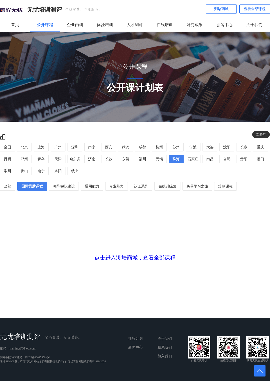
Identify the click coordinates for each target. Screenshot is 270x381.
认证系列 (141, 186)
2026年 (261, 134)
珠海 (176, 159)
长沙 (108, 159)
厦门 (260, 159)
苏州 (176, 147)
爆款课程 (225, 186)
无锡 (159, 159)
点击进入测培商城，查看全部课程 (135, 258)
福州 (142, 159)
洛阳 (58, 171)
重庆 (260, 147)
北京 (24, 147)
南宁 (41, 171)
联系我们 (165, 347)
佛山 (24, 171)
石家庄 (193, 159)
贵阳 (243, 159)
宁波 (193, 147)
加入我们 (165, 356)
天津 (58, 159)
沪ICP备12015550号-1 (37, 357)
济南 (91, 159)
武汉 (125, 147)
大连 (210, 147)
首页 (15, 25)
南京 (91, 147)
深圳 (75, 147)
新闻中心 (224, 25)
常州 (7, 171)
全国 (7, 147)
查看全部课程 (255, 9)
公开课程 (45, 25)
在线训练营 (167, 186)
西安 (108, 147)
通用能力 (92, 186)
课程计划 (135, 338)
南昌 (210, 159)
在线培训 (165, 25)
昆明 (7, 159)
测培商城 (221, 9)
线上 (75, 171)
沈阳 (226, 147)
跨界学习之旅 (197, 186)
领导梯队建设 (64, 186)
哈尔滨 (75, 159)
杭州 (159, 147)
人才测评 (135, 25)
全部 (7, 186)
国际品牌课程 (32, 186)
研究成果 (195, 25)
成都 (142, 147)
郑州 (24, 159)
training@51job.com (22, 348)
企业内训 (75, 25)
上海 (41, 147)
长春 (243, 147)
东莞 (125, 159)
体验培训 (105, 25)
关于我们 (254, 25)
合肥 (226, 159)
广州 (58, 147)
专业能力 (116, 186)
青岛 (41, 159)
